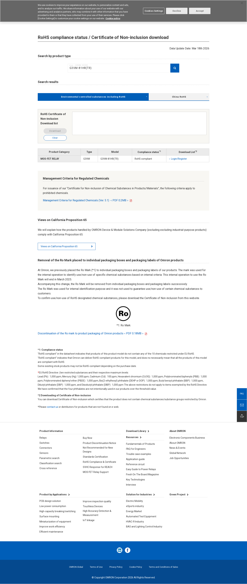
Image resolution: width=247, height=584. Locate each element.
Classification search (50, 463)
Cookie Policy (135, 567)
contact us (52, 407)
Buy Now (87, 438)
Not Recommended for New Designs (98, 449)
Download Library (136, 431)
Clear (55, 137)
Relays (43, 437)
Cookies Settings (154, 10)
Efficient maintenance (51, 531)
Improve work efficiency (52, 526)
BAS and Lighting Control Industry (144, 526)
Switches (44, 443)
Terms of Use (96, 567)
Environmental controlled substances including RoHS (93, 97)
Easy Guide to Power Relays (141, 469)
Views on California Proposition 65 (59, 246)
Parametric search (49, 458)
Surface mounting (49, 516)
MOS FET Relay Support (96, 472)
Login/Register (179, 158)
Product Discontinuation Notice (99, 443)
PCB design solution (50, 501)
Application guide (135, 459)
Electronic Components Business (187, 437)
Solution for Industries (139, 494)
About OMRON (177, 443)
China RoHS (179, 97)
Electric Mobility (134, 501)
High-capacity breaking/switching (57, 511)
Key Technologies (135, 479)
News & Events (177, 447)
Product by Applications (53, 494)
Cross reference (48, 468)
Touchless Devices (93, 506)
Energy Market (134, 511)
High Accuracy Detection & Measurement (97, 513)
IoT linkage (89, 520)
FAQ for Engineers (136, 449)
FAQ (242, 393)
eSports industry (135, 506)
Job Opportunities (179, 458)
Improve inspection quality (97, 501)
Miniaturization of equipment (55, 521)
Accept (200, 10)
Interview (131, 484)
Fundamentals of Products (140, 444)
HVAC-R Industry (135, 521)
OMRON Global (76, 567)
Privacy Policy (115, 567)
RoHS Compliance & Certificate (99, 462)
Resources (132, 437)
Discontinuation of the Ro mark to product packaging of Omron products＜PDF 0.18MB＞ (91, 333)
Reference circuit (135, 464)
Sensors (43, 453)
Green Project (177, 494)
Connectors (45, 447)
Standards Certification (95, 456)
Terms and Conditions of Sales (163, 567)
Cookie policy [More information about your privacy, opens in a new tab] (112, 18)
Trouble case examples (138, 454)
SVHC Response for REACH (97, 467)
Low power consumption (52, 506)
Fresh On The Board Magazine (142, 474)
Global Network (177, 453)
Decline (177, 10)
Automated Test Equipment (141, 516)
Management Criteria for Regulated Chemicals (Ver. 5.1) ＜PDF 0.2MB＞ (86, 200)
